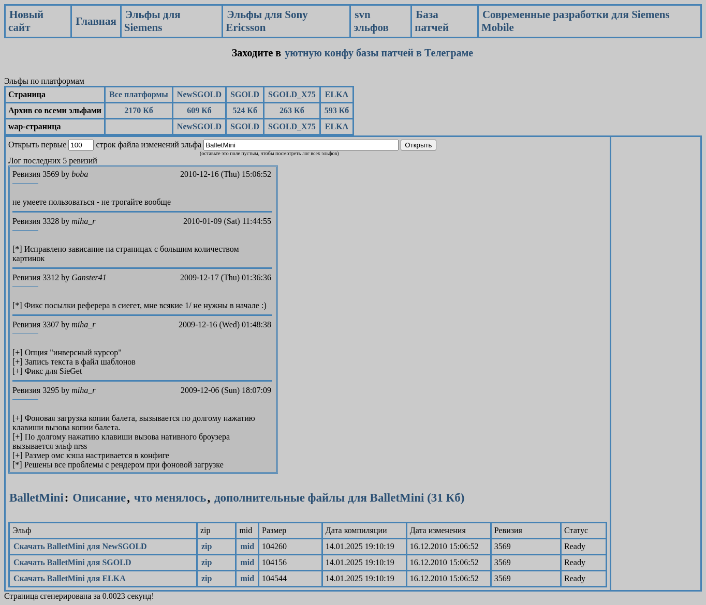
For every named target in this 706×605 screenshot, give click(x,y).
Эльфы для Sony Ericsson (266, 21)
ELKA (336, 94)
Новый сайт (25, 21)
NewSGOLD (199, 94)
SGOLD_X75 (292, 94)
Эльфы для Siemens (152, 21)
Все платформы (138, 94)
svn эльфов (371, 21)
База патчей (432, 21)
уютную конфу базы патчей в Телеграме (379, 52)
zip (206, 546)
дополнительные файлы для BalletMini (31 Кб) (339, 497)
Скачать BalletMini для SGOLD (72, 562)
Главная (96, 21)
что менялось (168, 497)
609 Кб (199, 110)
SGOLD (244, 94)
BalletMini (36, 497)
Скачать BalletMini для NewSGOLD (80, 546)
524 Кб (244, 110)
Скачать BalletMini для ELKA (69, 578)
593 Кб (337, 110)
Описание (99, 497)
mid (247, 546)
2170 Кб (138, 110)
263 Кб (292, 110)
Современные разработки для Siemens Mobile (575, 21)
